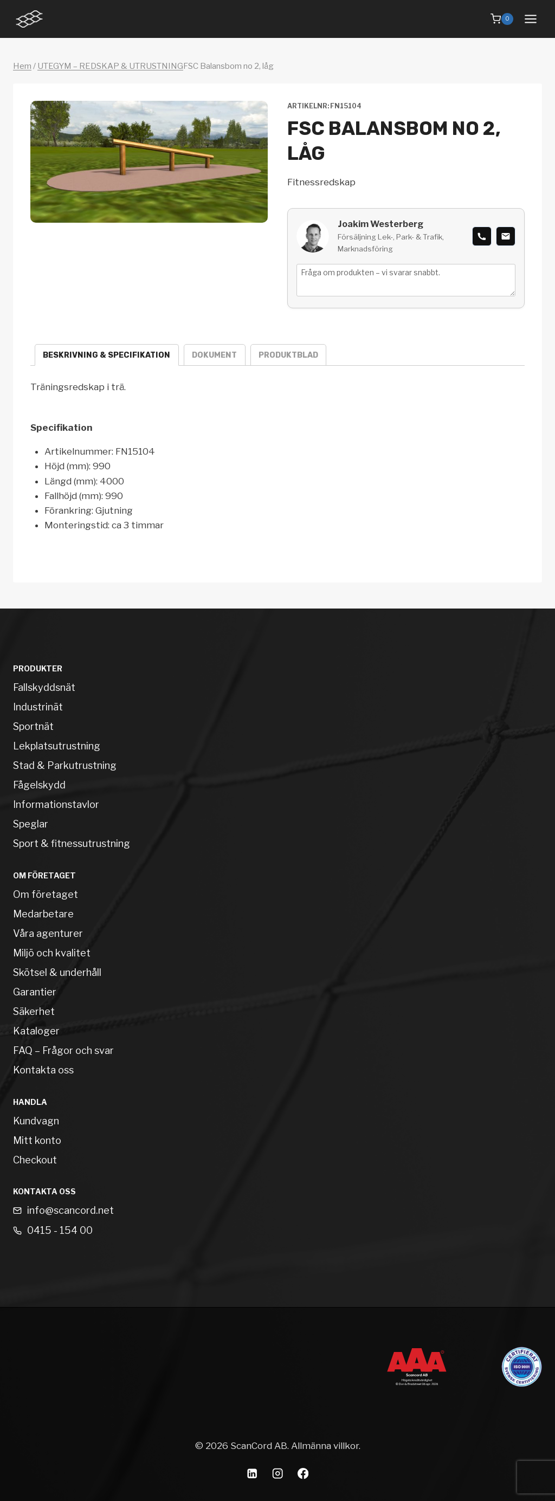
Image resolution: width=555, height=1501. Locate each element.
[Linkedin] (252, 1474)
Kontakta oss (43, 1070)
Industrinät (38, 707)
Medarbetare (43, 914)
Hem (22, 66)
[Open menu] (530, 19)
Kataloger (36, 1031)
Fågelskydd (39, 785)
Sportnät (33, 726)
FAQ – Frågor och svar (63, 1050)
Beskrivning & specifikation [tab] (106, 355)
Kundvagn (36, 1121)
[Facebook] (303, 1474)
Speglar (30, 824)
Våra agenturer (48, 933)
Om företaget (45, 894)
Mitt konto (37, 1140)
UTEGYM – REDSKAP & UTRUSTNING (110, 66)
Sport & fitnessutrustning (71, 843)
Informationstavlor (56, 804)
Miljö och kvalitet (52, 953)
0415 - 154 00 (60, 1230)
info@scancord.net (70, 1210)
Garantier (34, 992)
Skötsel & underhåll (57, 972)
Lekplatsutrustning (56, 746)
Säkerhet (34, 1011)
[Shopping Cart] (502, 19)
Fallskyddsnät (44, 687)
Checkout (35, 1160)
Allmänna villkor (325, 1445)
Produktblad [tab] (288, 355)
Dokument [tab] (214, 355)
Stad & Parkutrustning (65, 765)
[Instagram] (278, 1474)
